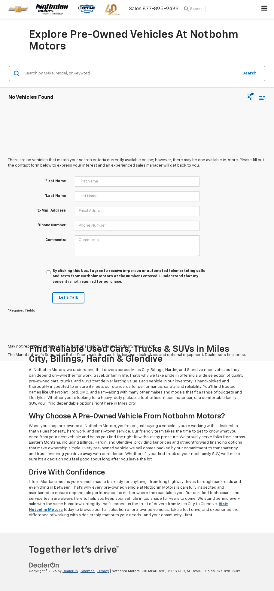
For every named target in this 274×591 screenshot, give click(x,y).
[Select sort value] (261, 97)
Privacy (103, 571)
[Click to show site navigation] (264, 9)
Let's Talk (68, 298)
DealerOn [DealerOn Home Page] (70, 571)
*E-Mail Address (51, 211)
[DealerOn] (44, 565)
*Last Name (55, 196)
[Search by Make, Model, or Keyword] (130, 73)
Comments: (55, 240)
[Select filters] (250, 98)
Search (249, 73)
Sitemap (88, 571)
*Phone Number (52, 225)
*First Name (55, 181)
